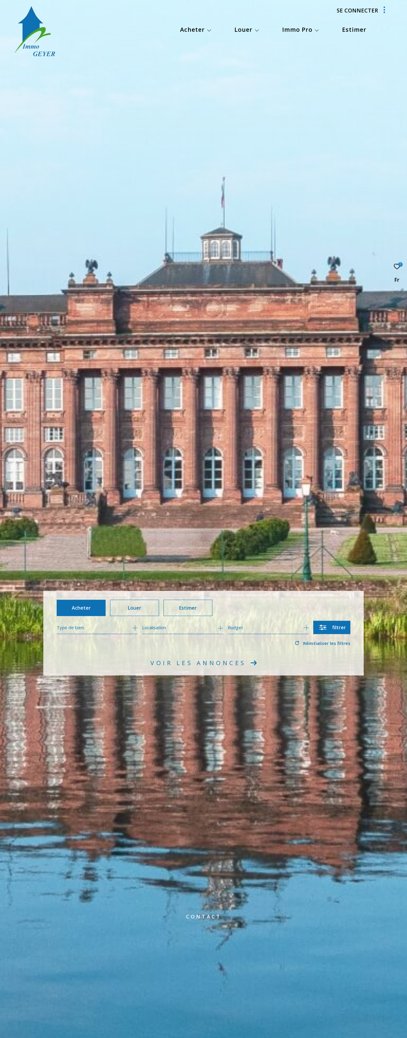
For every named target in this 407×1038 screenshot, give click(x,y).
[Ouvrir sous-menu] (209, 30)
